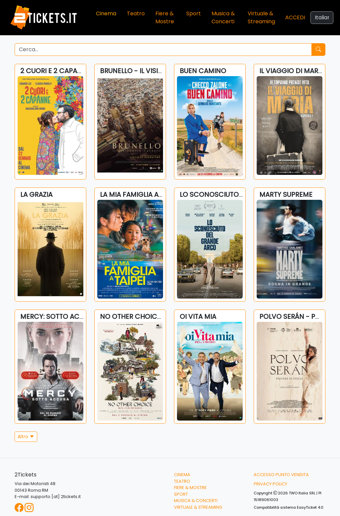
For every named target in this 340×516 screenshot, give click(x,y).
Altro (26, 436)
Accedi (295, 17)
